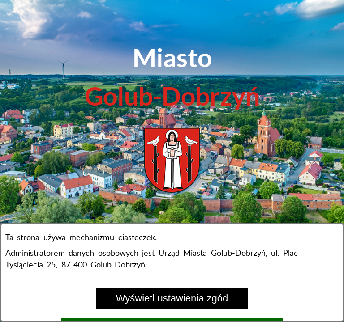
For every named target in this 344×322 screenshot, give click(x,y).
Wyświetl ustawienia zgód (172, 298)
